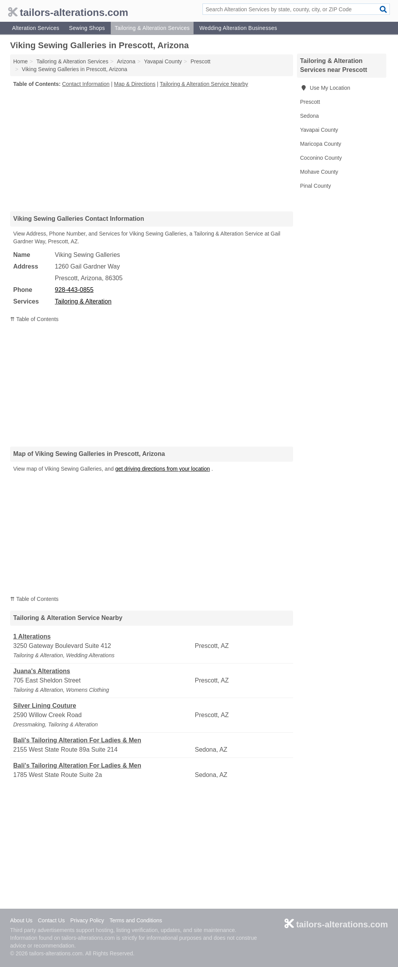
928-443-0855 (74, 289)
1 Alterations (32, 636)
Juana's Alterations (41, 671)
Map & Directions (134, 84)
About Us (21, 920)
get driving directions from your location (162, 469)
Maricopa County (320, 144)
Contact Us (51, 920)
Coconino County (321, 158)
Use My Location (325, 88)
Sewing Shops (87, 28)
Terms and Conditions (136, 920)
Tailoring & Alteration (83, 301)
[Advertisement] (151, 149)
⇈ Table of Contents (34, 319)
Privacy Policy (87, 920)
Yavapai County (319, 130)
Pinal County (315, 186)
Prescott (310, 102)
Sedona (309, 116)
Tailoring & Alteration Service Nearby (204, 84)
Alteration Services (35, 28)
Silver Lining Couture (44, 705)
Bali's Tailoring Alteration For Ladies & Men (77, 740)
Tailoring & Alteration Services (152, 28)
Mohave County (319, 172)
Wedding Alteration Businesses (238, 28)
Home (20, 61)
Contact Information (86, 84)
